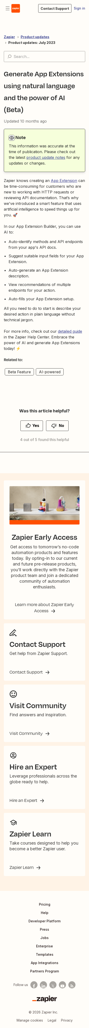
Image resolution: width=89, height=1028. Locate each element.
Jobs (44, 938)
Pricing (44, 904)
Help (44, 913)
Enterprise (44, 946)
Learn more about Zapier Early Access (44, 607)
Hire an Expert (23, 800)
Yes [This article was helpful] (35, 425)
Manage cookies (30, 1020)
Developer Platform (44, 921)
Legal (52, 1020)
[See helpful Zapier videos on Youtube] (62, 984)
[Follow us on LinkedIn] (43, 984)
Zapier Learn (22, 867)
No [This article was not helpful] (61, 425)
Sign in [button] (79, 8)
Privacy (67, 1020)
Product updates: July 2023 (31, 43)
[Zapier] (44, 999)
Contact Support (26, 672)
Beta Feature (19, 371)
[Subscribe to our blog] (71, 984)
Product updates (35, 37)
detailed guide (70, 331)
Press (44, 929)
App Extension (64, 180)
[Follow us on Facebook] (33, 984)
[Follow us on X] (52, 984)
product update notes (45, 157)
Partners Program (44, 971)
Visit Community (26, 733)
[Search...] (44, 56)
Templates (44, 954)
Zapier (9, 37)
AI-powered (50, 371)
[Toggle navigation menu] (7, 8)
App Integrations (44, 963)
